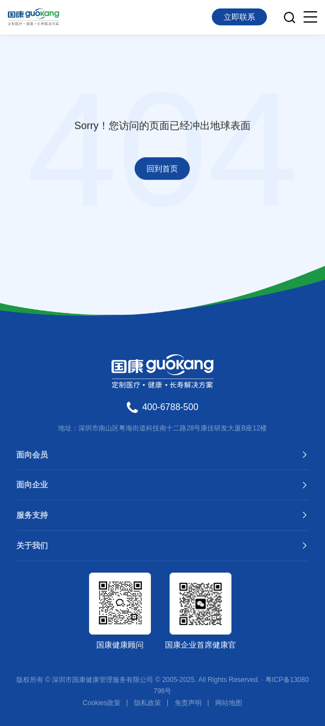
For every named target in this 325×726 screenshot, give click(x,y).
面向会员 (32, 454)
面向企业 (32, 484)
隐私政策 (147, 703)
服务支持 (32, 515)
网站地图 (228, 703)
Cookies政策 (102, 703)
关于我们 (32, 545)
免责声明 (188, 703)
